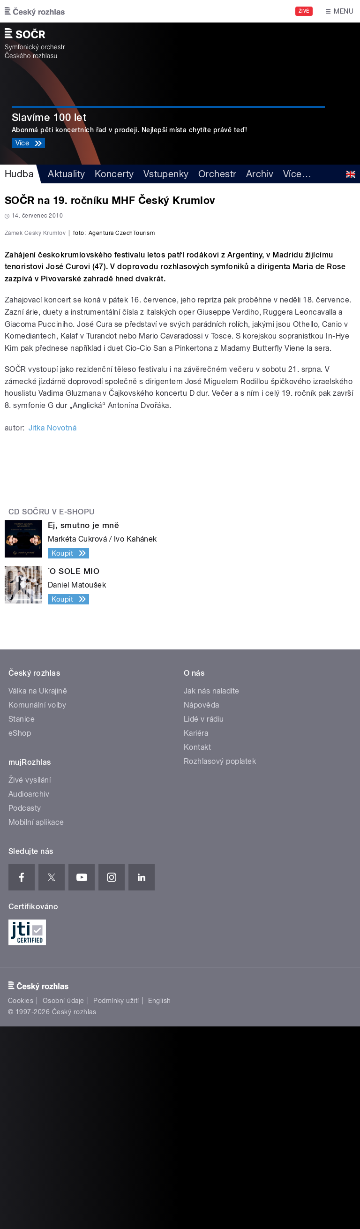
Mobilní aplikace (36, 1024)
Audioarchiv (28, 996)
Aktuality (66, 174)
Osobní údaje (63, 1203)
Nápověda (201, 907)
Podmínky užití (116, 1203)
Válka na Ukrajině (37, 893)
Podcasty (24, 1010)
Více (297, 174)
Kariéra (196, 935)
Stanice (21, 921)
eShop (19, 935)
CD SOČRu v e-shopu (51, 714)
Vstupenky (166, 174)
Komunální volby (37, 907)
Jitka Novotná (52, 630)
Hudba (19, 174)
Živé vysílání (29, 982)
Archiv (260, 174)
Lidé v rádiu (204, 921)
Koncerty (114, 174)
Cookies (20, 1203)
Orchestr (217, 174)
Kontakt (197, 949)
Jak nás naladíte (212, 893)
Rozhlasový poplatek (220, 963)
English (159, 1203)
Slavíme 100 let (49, 117)
